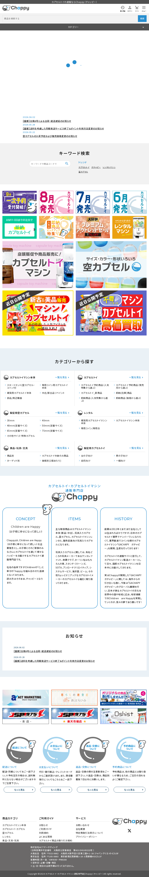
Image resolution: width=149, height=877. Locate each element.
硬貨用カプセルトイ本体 (19, 393)
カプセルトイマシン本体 (128, 420)
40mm (46, 420)
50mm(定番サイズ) (52, 425)
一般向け (120, 460)
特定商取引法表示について (89, 832)
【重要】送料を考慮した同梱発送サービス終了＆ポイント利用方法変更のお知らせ (63, 128)
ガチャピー (96, 167)
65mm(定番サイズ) (17, 430)
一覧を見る (61, 377)
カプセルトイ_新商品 (91, 393)
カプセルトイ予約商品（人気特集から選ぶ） (95, 386)
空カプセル (83, 171)
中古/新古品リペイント (53, 393)
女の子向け (87, 455)
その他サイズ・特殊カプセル (21, 435)
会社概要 (80, 829)
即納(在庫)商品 (124, 393)
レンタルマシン (109, 167)
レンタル (6, 836)
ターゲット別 (13, 460)
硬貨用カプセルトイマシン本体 (94, 422)
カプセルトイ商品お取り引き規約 (55, 840)
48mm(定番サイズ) (17, 425)
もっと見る (19, 789)
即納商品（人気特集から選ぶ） (94, 399)
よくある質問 (45, 836)
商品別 (10, 455)
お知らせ (43, 825)
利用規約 (44, 832)
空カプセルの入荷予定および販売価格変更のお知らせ (50, 136)
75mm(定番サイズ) (52, 430)
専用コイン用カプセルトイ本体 (55, 386)
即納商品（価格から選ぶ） (128, 398)
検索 (142, 18)
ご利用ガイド (45, 829)
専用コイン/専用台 (90, 428)
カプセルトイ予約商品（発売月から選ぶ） (130, 386)
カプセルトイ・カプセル (13, 829)
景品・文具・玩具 (10, 840)
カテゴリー (73, 27)
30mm (11, 420)
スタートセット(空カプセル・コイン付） (21, 386)
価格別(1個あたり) (51, 460)
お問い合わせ (82, 825)
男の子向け (122, 455)
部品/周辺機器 (14, 398)
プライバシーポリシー (86, 836)
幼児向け (86, 460)
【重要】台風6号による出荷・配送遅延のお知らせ (47, 121)
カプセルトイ (84, 167)
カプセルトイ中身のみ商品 (55, 455)
